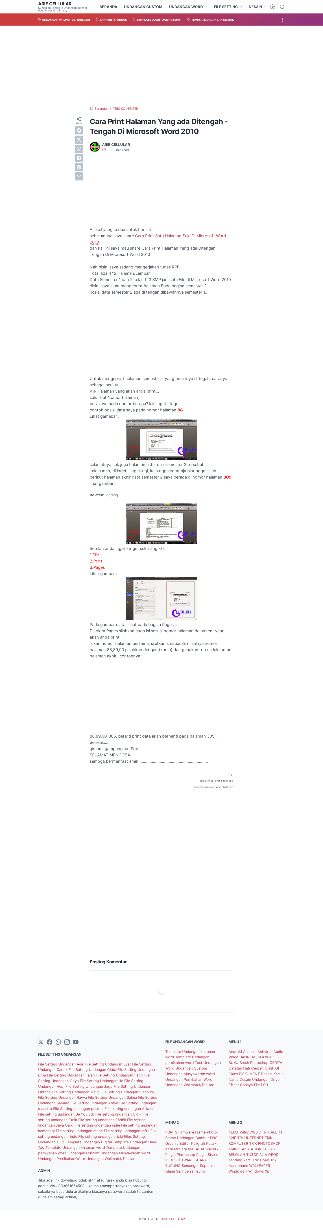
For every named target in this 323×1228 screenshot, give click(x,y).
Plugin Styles (207, 1154)
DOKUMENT (250, 1074)
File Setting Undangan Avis (61, 1064)
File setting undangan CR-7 (118, 1114)
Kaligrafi (198, 1143)
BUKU (234, 1062)
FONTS (171, 1132)
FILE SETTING (226, 6)
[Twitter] (41, 1042)
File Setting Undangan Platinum (127, 1092)
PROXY (213, 1149)
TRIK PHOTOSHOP (264, 1143)
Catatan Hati (240, 1068)
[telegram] (79, 158)
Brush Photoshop (255, 1062)
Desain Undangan (255, 1079)
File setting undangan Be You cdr (66, 1114)
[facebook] (79, 130)
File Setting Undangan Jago (89, 1086)
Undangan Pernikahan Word (62, 1158)
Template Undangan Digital (89, 1142)
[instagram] (67, 1042)
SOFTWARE (184, 1160)
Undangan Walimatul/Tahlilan (110, 1158)
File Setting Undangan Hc (102, 1081)
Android (236, 1051)
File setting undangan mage (80, 1131)
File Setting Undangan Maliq (76, 1092)
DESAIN (255, 6)
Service (183, 1171)
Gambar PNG (206, 1138)
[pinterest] (79, 167)
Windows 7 (238, 1171)
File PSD (261, 1085)
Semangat (191, 1165)
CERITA (276, 1062)
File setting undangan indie (97, 1125)
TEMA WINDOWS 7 (245, 1132)
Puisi (169, 1160)
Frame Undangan (180, 1138)
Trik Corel (261, 1160)
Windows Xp (258, 1171)
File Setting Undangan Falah (71, 1075)
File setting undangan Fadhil (102, 1120)
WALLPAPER (259, 1165)
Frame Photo (206, 1132)
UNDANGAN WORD (186, 6)
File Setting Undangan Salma (113, 1097)
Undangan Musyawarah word (125, 1153)
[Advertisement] (161, 66)
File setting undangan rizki (101, 1136)
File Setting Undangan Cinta (93, 1069)
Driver (276, 1079)
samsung (197, 1171)
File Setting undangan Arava (94, 1103)
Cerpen (258, 1068)
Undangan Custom (84, 1153)
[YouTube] (76, 1042)
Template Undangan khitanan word (76, 1147)
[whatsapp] (79, 149)
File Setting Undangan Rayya (63, 1097)
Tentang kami (241, 1160)
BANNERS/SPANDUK (257, 1057)
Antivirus (265, 1051)
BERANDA (108, 6)
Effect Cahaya (241, 1085)
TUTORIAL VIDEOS (262, 1154)
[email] (79, 176)
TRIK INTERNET (251, 1138)
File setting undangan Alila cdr (130, 1108)
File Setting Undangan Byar (108, 1064)
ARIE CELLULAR (55, 4)
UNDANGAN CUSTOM (143, 6)
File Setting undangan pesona (79, 1108)
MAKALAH (197, 1149)
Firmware (186, 1132)
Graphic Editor (178, 1143)
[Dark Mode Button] (272, 6)
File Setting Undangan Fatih (120, 1075)
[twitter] (79, 140)
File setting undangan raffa (127, 1131)
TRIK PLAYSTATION (246, 1149)
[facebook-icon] (49, 1042)
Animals (250, 1051)
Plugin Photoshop (180, 1154)
